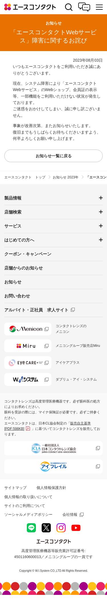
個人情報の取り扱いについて (28, 497)
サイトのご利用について (24, 506)
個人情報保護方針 (51, 488)
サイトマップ (15, 488)
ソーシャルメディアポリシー (28, 514)
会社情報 (69, 514)
